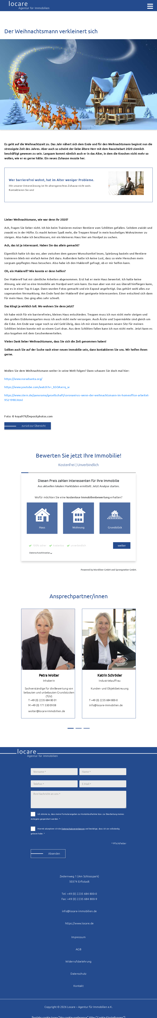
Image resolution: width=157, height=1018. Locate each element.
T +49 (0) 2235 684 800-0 (101, 700)
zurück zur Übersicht (34, 425)
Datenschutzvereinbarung (73, 829)
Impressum (78, 937)
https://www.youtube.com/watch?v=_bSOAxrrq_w (37, 387)
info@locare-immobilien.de (103, 705)
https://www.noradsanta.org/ (23, 378)
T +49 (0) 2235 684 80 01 (40, 700)
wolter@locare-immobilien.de (44, 711)
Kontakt (78, 985)
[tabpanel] (48, 663)
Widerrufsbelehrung (78, 961)
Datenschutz (78, 973)
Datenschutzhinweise (39, 553)
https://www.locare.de (79, 923)
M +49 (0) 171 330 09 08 (39, 705)
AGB (78, 949)
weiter (122, 545)
